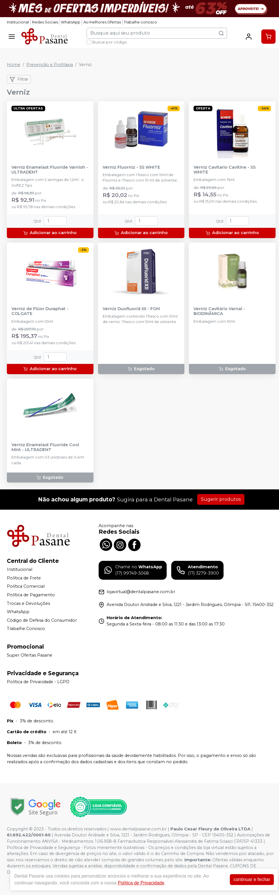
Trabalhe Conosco (26, 628)
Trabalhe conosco (140, 22)
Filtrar (18, 79)
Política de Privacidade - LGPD (38, 681)
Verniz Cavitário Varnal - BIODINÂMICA (219, 311)
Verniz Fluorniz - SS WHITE (131, 167)
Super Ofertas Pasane (29, 655)
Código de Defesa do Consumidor (42, 620)
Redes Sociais (45, 22)
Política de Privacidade (141, 882)
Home (13, 64)
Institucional (18, 22)
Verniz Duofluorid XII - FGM (131, 308)
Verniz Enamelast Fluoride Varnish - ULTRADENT (49, 170)
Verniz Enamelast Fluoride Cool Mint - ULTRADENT (45, 447)
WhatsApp (70, 22)
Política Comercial (26, 586)
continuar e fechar (252, 879)
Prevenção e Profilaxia (49, 64)
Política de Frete (24, 578)
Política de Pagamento (31, 594)
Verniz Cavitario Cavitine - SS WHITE (225, 170)
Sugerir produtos (221, 499)
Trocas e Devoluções (28, 603)
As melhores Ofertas (102, 22)
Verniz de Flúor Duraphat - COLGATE (39, 311)
